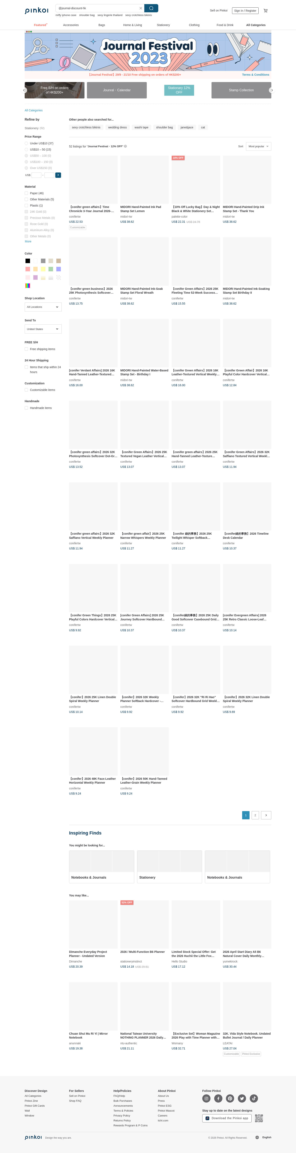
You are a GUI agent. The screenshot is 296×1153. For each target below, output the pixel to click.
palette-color (179, 216)
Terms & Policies (123, 1110)
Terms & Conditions (255, 74)
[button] (58, 175)
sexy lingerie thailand (109, 15)
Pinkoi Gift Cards (35, 1105)
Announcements (123, 1105)
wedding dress (117, 127)
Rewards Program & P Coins (130, 1125)
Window (29, 1115)
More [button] (28, 241)
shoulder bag (87, 15)
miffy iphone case (66, 15)
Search (151, 8)
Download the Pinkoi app (227, 1118)
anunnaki (75, 1043)
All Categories (34, 110)
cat (203, 127)
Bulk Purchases (122, 1100)
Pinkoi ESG (164, 1105)
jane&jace (187, 127)
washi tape (141, 127)
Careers (162, 1115)
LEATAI (227, 1043)
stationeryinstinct (131, 961)
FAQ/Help (119, 1096)
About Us (163, 1096)
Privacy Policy (121, 1115)
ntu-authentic (128, 1043)
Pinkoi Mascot (166, 1110)
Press (161, 1100)
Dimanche (75, 961)
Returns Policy (122, 1120)
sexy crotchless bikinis (138, 15)
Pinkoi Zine (31, 1100)
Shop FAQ (75, 1100)
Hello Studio (179, 961)
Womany (177, 1043)
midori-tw (126, 216)
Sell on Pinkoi (219, 10)
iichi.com (163, 1120)
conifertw (75, 216)
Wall (27, 1110)
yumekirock (230, 961)
